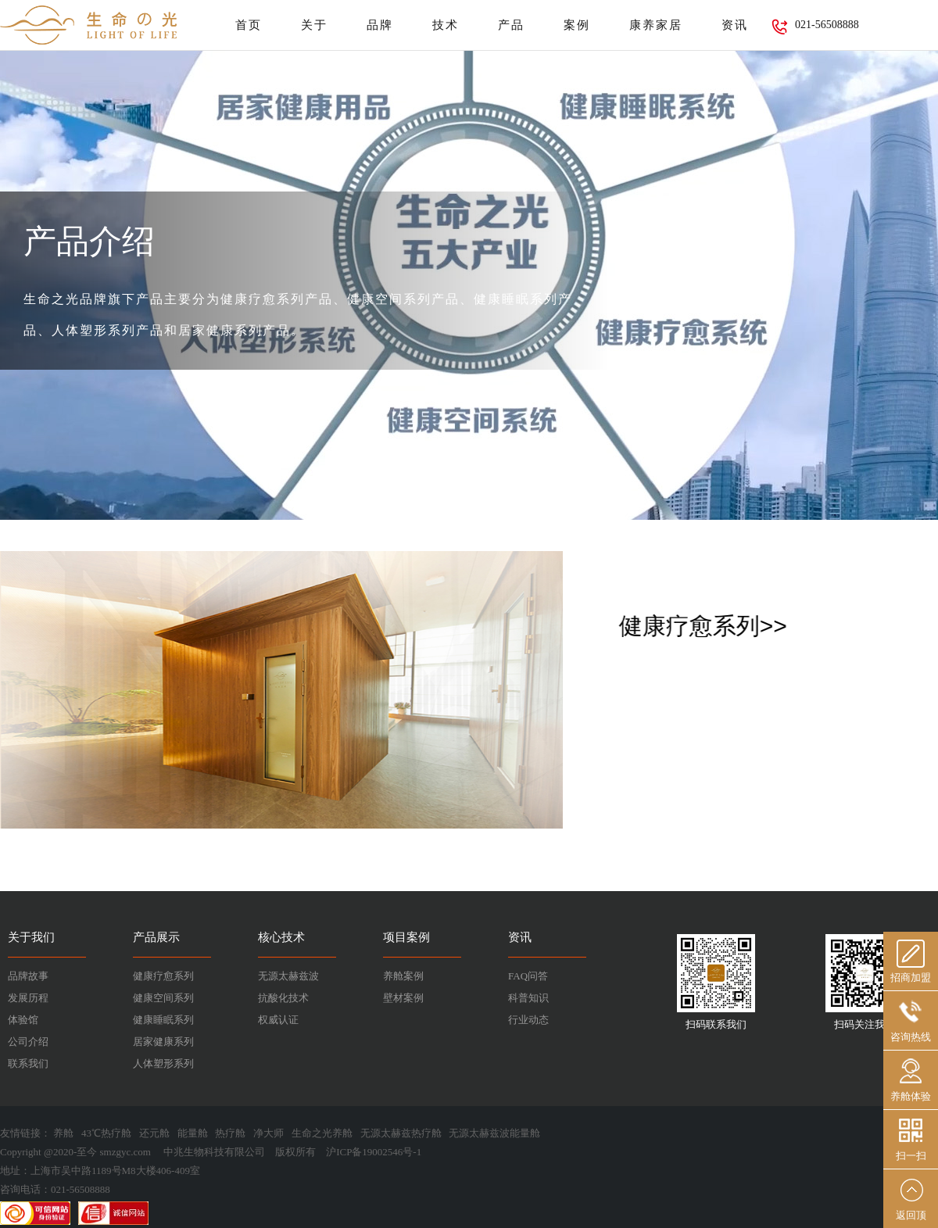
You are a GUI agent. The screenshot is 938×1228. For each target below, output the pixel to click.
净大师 (268, 1133)
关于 (314, 25)
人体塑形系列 (163, 1063)
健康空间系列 (163, 998)
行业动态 (528, 1020)
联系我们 (28, 1063)
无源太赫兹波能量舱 (494, 1133)
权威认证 (278, 1020)
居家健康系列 (163, 1041)
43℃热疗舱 (106, 1133)
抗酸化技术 (283, 998)
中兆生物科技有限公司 (214, 1152)
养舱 (63, 1133)
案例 (577, 25)
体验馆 (23, 1020)
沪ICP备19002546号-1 (373, 1152)
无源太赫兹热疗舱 (401, 1133)
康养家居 (655, 25)
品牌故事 (28, 976)
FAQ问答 (528, 976)
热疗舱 (230, 1133)
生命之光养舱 (322, 1133)
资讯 (734, 25)
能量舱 (192, 1133)
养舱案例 (403, 976)
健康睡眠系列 (163, 1020)
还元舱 (154, 1133)
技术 (445, 25)
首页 (248, 25)
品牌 (380, 25)
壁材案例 (403, 998)
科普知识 (528, 998)
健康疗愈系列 (163, 976)
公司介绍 (28, 1041)
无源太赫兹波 (288, 976)
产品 (511, 25)
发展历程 (28, 998)
